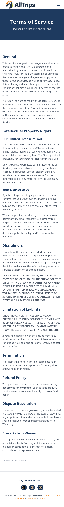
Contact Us (44, 498)
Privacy (49, 495)
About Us (31, 498)
